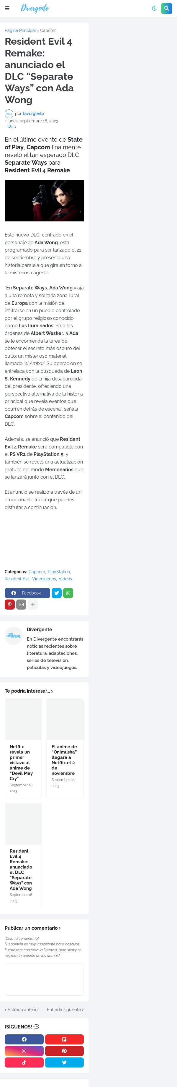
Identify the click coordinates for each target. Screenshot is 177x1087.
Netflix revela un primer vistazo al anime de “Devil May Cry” (21, 762)
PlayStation (59, 571)
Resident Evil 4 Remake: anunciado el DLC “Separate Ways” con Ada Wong (21, 869)
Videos (65, 578)
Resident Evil (17, 578)
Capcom (48, 30)
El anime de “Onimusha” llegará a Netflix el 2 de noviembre (64, 760)
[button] (7, 9)
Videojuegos (44, 578)
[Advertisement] (132, 62)
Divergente (39, 629)
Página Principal (20, 30)
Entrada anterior (23, 1009)
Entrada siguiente (64, 1009)
